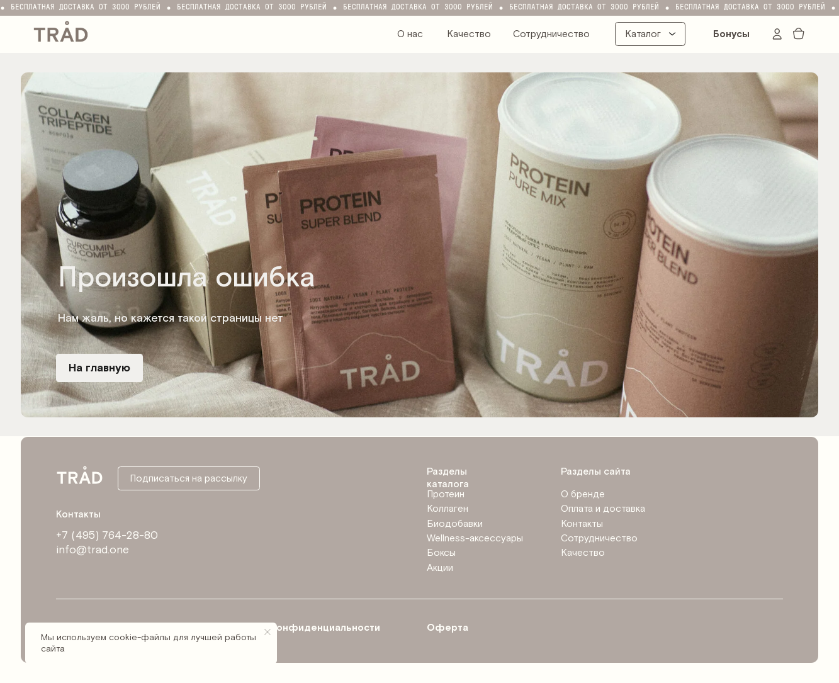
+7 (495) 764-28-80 (107, 535)
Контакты (582, 523)
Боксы (441, 552)
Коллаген (447, 508)
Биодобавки (455, 523)
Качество (469, 34)
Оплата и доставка (603, 508)
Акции (440, 568)
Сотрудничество (551, 34)
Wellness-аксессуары (475, 538)
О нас (410, 34)
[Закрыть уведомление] (267, 632)
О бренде (583, 494)
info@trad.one (92, 550)
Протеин (446, 494)
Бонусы (731, 34)
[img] (61, 30)
